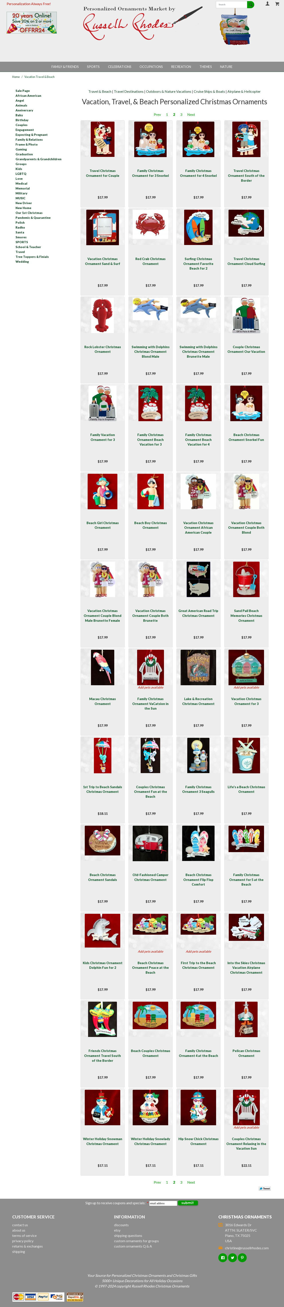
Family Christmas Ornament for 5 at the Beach (246, 879)
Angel (20, 100)
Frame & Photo (27, 144)
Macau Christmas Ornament (102, 701)
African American (28, 95)
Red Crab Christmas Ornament (150, 261)
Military (21, 193)
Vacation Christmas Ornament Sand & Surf (102, 261)
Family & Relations (29, 139)
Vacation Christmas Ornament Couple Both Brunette (150, 615)
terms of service (24, 1235)
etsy (117, 1230)
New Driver (24, 203)
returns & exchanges (27, 1246)
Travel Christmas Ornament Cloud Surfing (246, 261)
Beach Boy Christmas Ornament (150, 525)
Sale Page (23, 91)
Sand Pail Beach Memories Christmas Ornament (246, 615)
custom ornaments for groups (136, 1241)
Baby (19, 115)
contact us (20, 1225)
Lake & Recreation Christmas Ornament (198, 701)
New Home (23, 208)
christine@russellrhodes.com (243, 1248)
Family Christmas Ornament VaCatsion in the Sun (150, 703)
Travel (20, 252)
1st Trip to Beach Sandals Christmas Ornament (102, 789)
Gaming (21, 149)
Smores (21, 237)
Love (19, 178)
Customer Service (33, 1216)
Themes (205, 67)
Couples (22, 125)
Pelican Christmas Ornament (246, 1053)
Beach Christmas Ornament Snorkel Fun (246, 437)
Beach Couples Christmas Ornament (150, 1053)
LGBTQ (21, 174)
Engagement (25, 130)
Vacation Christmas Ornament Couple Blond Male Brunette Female (102, 615)
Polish (20, 222)
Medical (21, 183)
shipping (18, 1251)
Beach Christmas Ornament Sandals (102, 877)
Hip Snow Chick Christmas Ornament (198, 1141)
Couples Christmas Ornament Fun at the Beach (150, 791)
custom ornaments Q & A (133, 1246)
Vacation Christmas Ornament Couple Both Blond (246, 527)
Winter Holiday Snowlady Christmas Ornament (150, 1141)
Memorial (23, 188)
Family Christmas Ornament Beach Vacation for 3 (150, 439)
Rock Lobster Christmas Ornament (102, 349)
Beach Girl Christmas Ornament (103, 525)
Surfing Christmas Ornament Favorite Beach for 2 (198, 263)
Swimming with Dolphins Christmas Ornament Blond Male (151, 351)
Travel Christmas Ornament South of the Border (246, 175)
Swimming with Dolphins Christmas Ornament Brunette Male (198, 351)
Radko (20, 227)
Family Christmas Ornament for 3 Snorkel (150, 173)
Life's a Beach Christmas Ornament (246, 789)
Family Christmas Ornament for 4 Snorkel (198, 173)
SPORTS (22, 242)
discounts (121, 1225)
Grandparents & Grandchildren (38, 159)
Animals (21, 105)
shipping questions (128, 1235)
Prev (157, 114)
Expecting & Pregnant (32, 134)
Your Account (267, 3)
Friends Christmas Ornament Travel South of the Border (102, 1055)
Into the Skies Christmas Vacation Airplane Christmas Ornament (246, 967)
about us (18, 1230)
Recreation (181, 67)
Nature (226, 67)
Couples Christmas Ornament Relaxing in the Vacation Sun (246, 1143)
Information (129, 1216)
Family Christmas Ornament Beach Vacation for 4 (198, 439)
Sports (93, 67)
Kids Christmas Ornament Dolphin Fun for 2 (102, 965)
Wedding (22, 261)
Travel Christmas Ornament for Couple (102, 173)
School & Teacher (28, 247)
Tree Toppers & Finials (32, 257)
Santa (20, 232)
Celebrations (119, 67)
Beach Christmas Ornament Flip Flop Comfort (198, 879)
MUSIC (20, 198)
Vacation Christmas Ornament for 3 (246, 701)
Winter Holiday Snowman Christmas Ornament (102, 1141)
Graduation (24, 154)
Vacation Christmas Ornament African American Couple (198, 527)
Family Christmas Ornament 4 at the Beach (198, 1053)
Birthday (22, 120)
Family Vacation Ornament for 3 (102, 437)
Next (191, 114)
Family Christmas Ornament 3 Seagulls (198, 789)
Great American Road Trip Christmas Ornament (198, 613)
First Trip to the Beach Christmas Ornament (198, 965)
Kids (19, 169)
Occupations (151, 67)
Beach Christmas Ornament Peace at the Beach (150, 967)
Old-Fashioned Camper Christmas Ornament (150, 877)
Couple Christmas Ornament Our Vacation (246, 349)
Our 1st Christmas (29, 213)
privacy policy (23, 1241)
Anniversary (24, 110)
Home (16, 77)
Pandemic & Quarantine (33, 217)
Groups (21, 164)
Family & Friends (65, 67)
